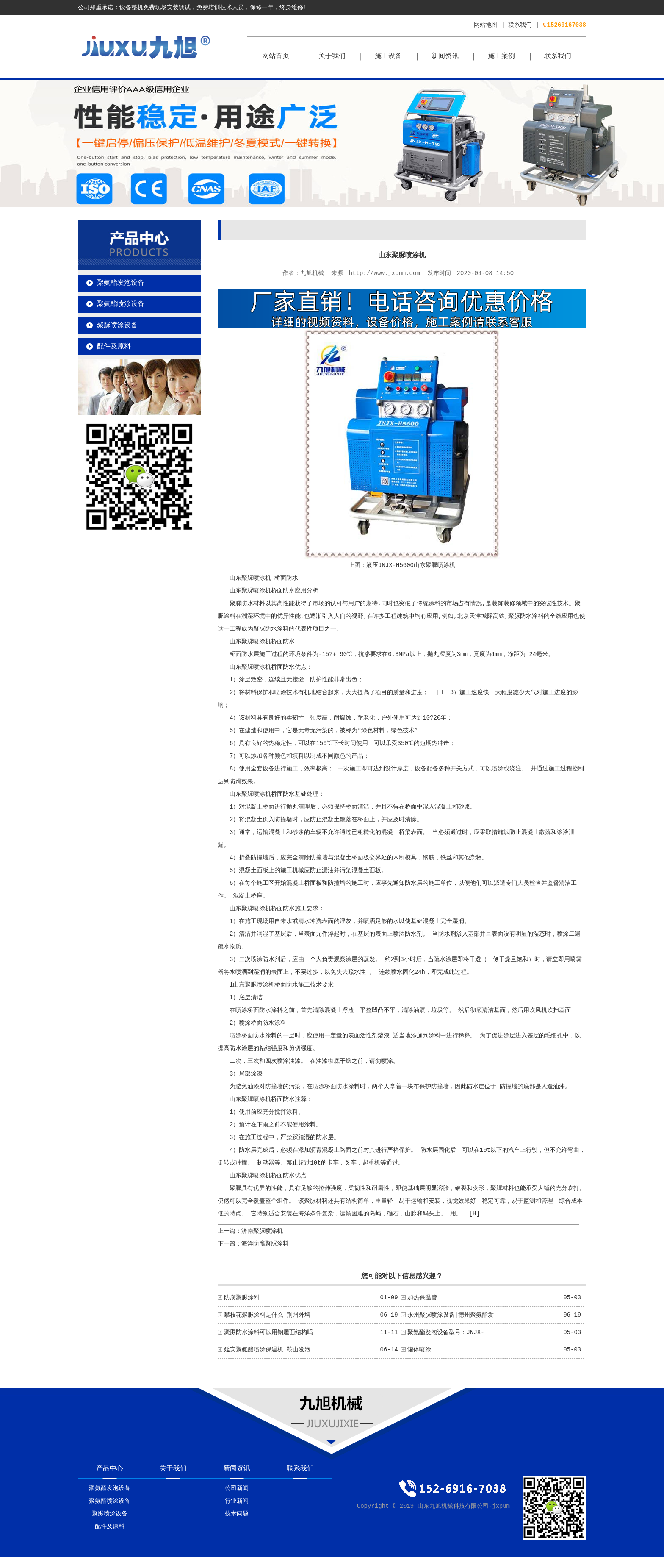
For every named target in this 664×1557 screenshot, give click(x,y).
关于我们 (332, 56)
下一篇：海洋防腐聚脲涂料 (253, 1243)
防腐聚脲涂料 (242, 1297)
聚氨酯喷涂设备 (120, 304)
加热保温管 (422, 1297)
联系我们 (520, 25)
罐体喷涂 (419, 1349)
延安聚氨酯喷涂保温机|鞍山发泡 (267, 1349)
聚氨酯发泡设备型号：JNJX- (445, 1332)
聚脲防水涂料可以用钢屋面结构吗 (268, 1332)
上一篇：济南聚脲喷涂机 (250, 1231)
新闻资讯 (445, 56)
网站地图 (486, 25)
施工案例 (501, 56)
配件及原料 (114, 346)
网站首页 (275, 56)
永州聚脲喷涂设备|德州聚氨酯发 (450, 1315)
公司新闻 (237, 1488)
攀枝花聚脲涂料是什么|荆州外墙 (267, 1315)
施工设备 (388, 56)
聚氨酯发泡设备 (120, 283)
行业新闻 (237, 1501)
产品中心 (109, 1469)
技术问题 (237, 1513)
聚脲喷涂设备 (117, 325)
